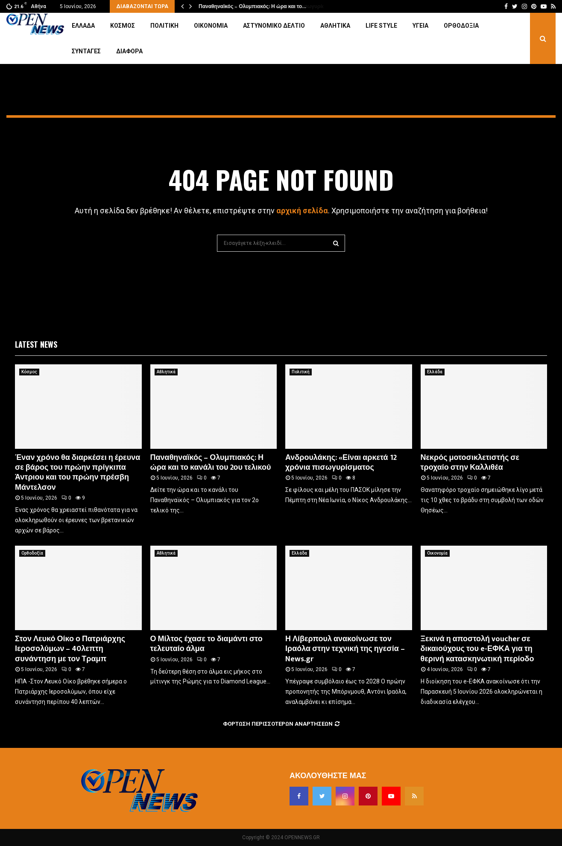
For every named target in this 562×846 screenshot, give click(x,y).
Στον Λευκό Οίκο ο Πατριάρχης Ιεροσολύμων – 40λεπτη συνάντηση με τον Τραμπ (70, 649)
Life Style (381, 25)
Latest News (36, 344)
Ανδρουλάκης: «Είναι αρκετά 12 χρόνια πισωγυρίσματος (341, 462)
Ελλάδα (83, 25)
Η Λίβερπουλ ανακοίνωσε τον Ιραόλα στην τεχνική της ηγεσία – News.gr (345, 649)
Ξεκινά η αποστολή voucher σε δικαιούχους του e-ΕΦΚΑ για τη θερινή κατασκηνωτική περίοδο (477, 649)
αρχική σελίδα (302, 210)
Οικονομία (211, 25)
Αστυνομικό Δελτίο (274, 25)
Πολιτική (164, 25)
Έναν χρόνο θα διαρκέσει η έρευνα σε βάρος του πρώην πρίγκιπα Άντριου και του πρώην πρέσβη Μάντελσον (77, 472)
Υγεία (420, 25)
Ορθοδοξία (461, 25)
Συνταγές (86, 51)
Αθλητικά (335, 25)
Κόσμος (122, 25)
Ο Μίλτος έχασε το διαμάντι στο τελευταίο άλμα (206, 644)
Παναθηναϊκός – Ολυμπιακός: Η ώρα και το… (252, 6)
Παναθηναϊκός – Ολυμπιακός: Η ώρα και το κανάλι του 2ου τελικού (210, 462)
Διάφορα (129, 51)
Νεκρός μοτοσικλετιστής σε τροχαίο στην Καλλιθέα (470, 462)
